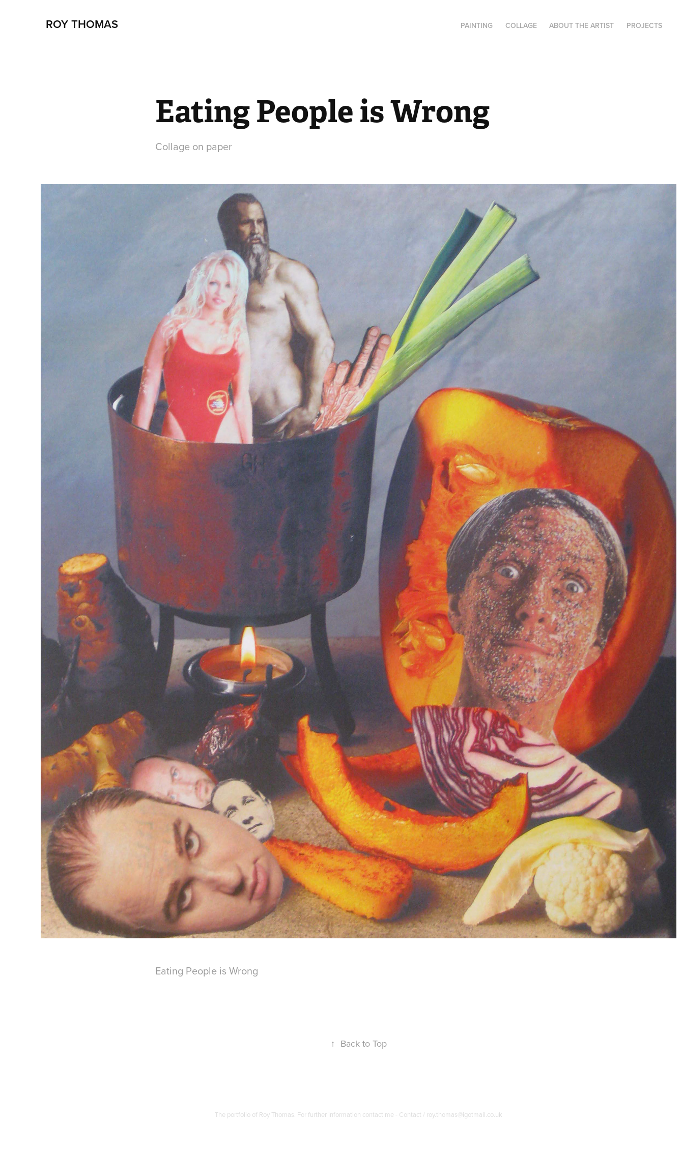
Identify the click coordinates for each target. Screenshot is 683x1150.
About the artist (581, 25)
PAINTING (477, 25)
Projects (644, 25)
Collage (521, 25)
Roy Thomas (82, 24)
